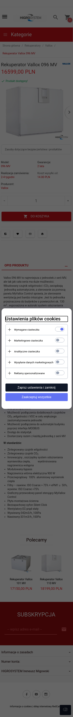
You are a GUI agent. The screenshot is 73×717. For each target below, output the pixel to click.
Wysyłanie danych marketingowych (34, 362)
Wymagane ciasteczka (27, 329)
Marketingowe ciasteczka (28, 340)
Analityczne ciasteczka (27, 351)
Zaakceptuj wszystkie (36, 397)
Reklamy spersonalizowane (29, 373)
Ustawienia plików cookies (33, 319)
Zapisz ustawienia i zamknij (36, 387)
